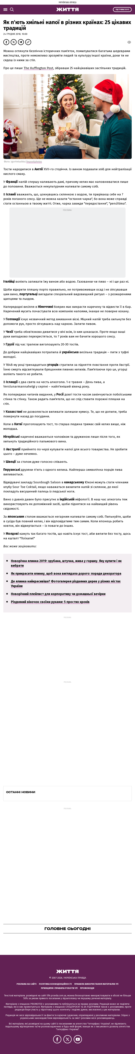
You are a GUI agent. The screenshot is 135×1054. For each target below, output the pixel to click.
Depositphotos (34, 161)
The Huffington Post (38, 68)
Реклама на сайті (26, 984)
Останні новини (20, 792)
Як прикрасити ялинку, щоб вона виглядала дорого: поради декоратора (66, 573)
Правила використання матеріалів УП (96, 984)
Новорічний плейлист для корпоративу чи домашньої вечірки (58, 594)
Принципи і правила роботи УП (59, 988)
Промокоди (87, 988)
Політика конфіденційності (55, 984)
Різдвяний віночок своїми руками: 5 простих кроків (50, 602)
